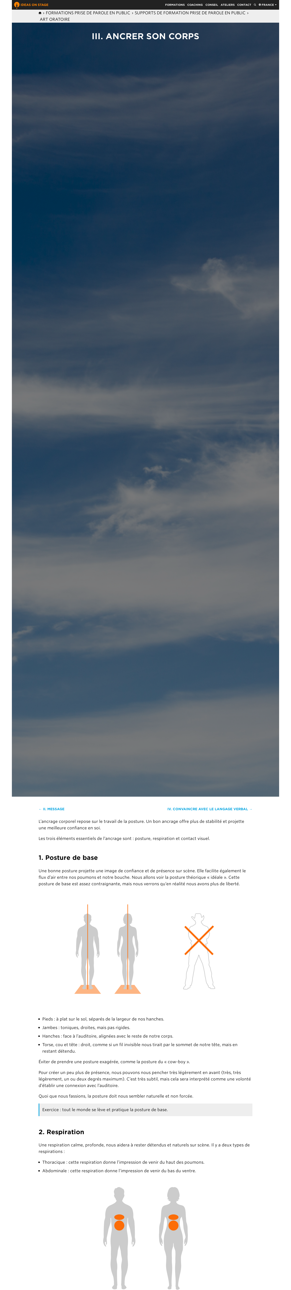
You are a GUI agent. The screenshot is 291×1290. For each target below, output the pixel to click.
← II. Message (51, 809)
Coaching (195, 4)
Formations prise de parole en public (88, 12)
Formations (175, 4)
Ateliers (228, 4)
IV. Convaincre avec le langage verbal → (209, 809)
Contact (244, 4)
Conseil (211, 4)
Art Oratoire (55, 19)
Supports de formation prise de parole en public (190, 12)
